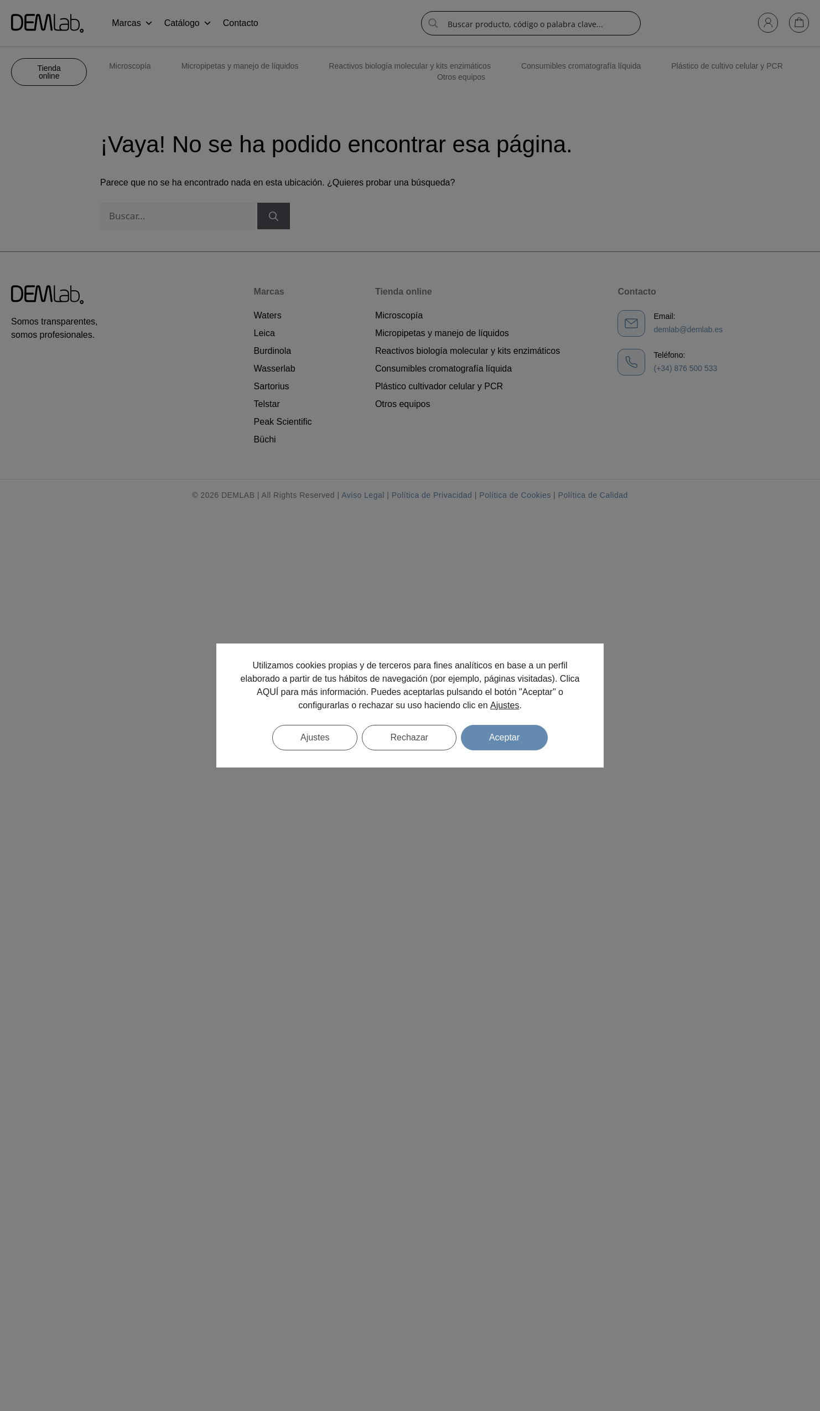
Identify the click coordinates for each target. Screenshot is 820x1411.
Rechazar (409, 737)
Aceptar (504, 737)
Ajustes (504, 705)
